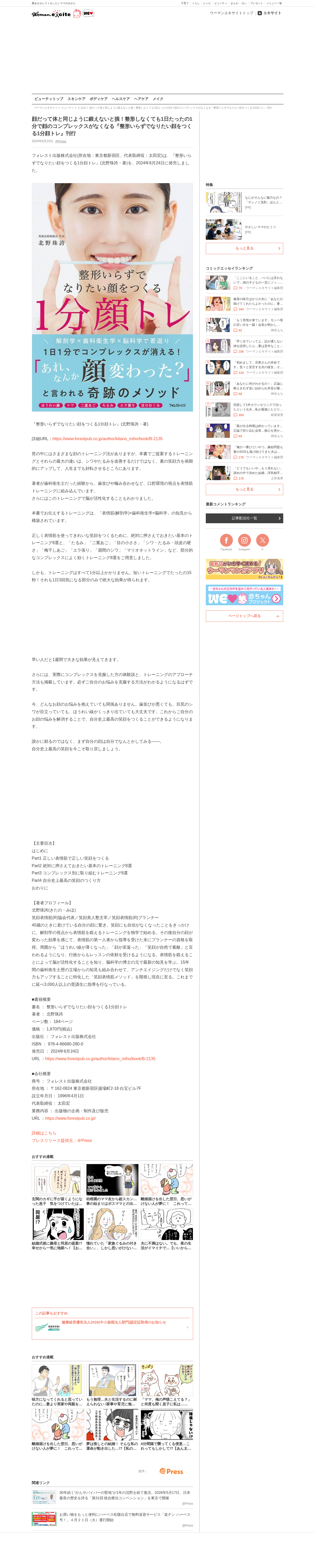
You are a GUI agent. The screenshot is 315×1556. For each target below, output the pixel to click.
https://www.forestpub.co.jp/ (70, 1118)
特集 (209, 185)
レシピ (207, 3)
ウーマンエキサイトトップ (231, 13)
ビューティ (220, 3)
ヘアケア (141, 99)
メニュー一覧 (274, 3)
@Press (60, 141)
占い (244, 3)
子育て (185, 3)
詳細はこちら (44, 1133)
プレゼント (256, 3)
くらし (196, 3)
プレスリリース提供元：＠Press (62, 1140)
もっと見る (244, 248)
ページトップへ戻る (244, 616)
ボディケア (99, 99)
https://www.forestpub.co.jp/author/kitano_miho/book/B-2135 (107, 439)
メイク (158, 99)
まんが (234, 3)
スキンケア (76, 99)
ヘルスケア (121, 99)
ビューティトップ (48, 99)
